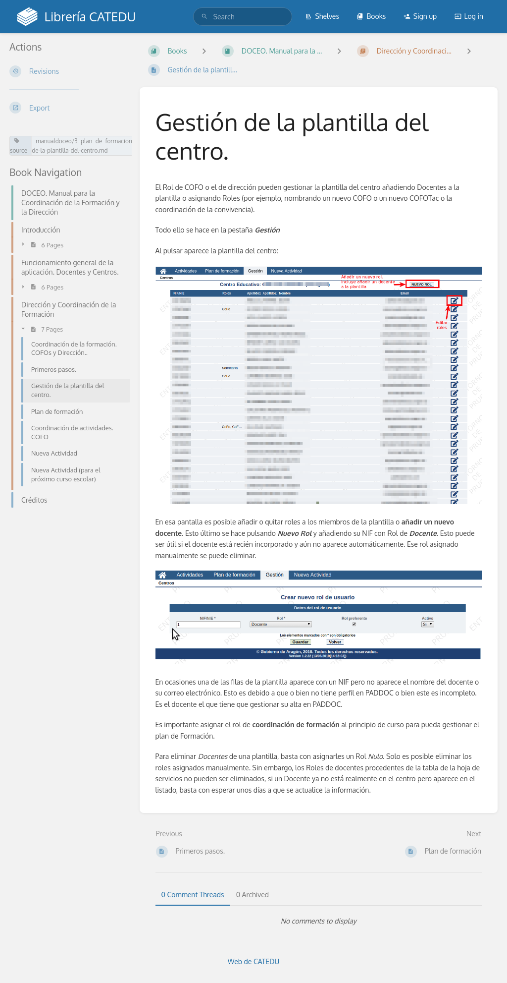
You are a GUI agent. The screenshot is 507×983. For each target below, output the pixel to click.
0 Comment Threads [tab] (192, 894)
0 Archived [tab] (252, 894)
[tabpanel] (318, 921)
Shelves (322, 16)
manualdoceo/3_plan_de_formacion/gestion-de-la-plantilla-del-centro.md (94, 145)
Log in (469, 16)
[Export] (66, 107)
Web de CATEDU (254, 961)
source (18, 146)
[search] (242, 16)
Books (371, 16)
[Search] (204, 16)
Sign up (420, 16)
